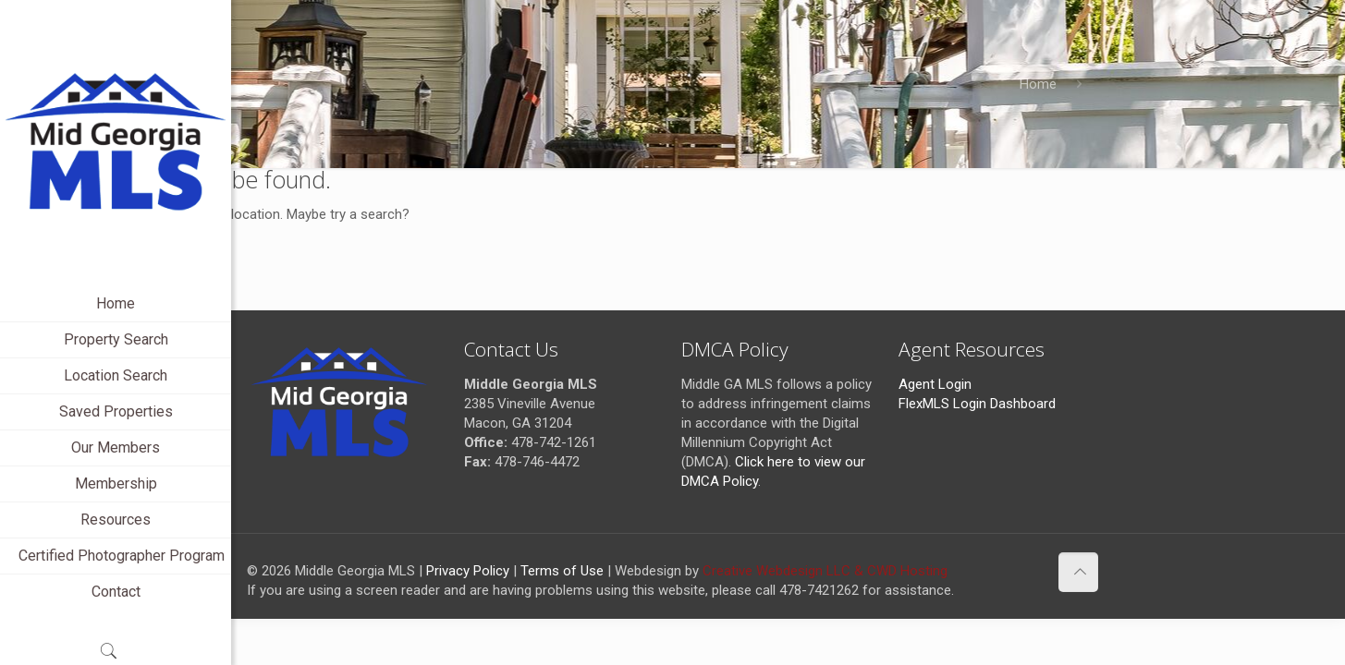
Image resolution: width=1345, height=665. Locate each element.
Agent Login (935, 384)
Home (1038, 84)
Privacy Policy (467, 570)
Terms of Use (562, 570)
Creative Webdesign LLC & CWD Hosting (825, 570)
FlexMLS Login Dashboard (977, 403)
